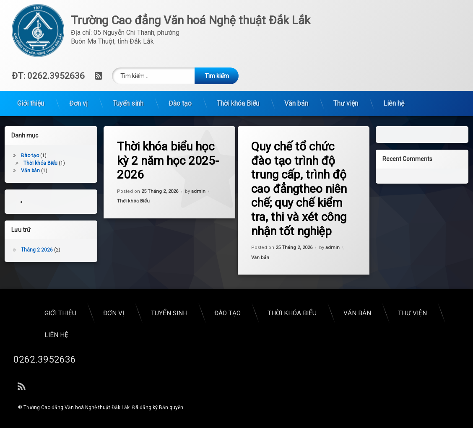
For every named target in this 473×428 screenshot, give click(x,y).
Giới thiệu (30, 66)
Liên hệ (393, 66)
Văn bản (296, 66)
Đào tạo (180, 66)
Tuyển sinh (128, 66)
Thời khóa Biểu (238, 66)
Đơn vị (78, 66)
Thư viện (345, 66)
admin (198, 192)
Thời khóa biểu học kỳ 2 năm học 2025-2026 (173, 158)
